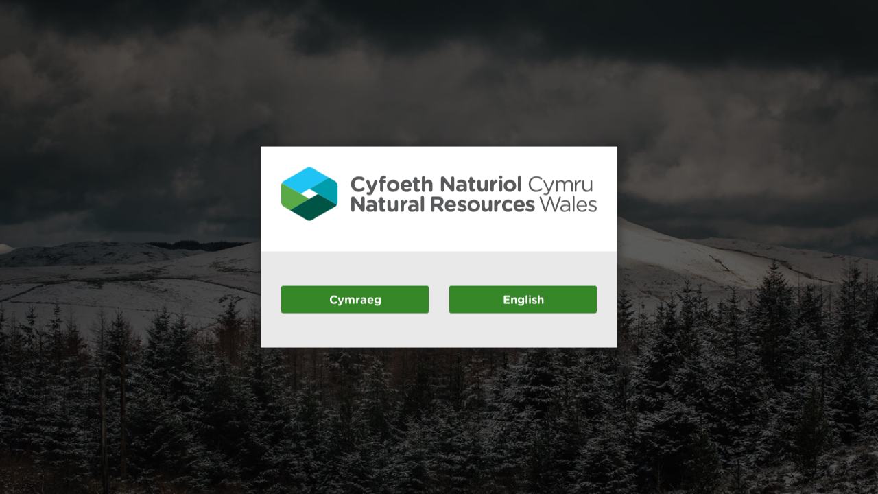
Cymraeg (355, 298)
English (523, 298)
